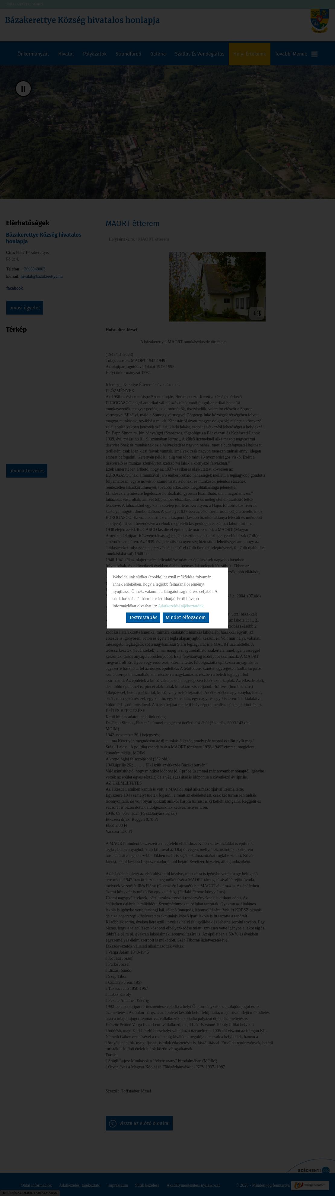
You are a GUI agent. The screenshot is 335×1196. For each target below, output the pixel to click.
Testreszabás (143, 617)
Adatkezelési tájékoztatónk (180, 606)
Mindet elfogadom (186, 617)
